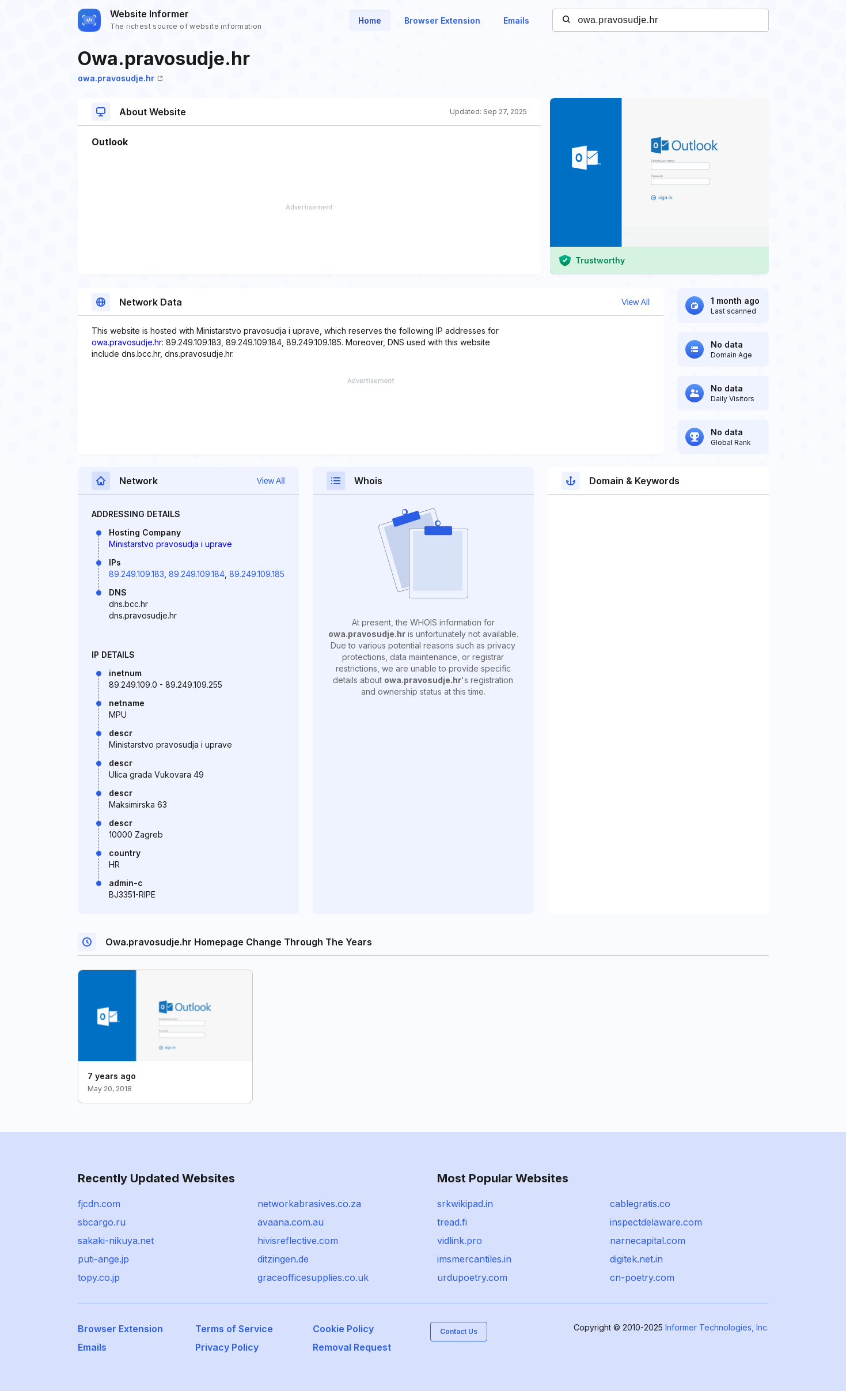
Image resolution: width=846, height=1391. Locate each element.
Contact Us (458, 1331)
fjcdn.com (99, 1203)
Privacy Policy (227, 1347)
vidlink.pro (459, 1240)
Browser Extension (442, 20)
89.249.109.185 (256, 574)
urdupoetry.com (472, 1277)
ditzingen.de (283, 1259)
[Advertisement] (309, 239)
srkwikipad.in (465, 1203)
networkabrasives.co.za (309, 1203)
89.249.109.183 (136, 574)
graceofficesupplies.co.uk (313, 1277)
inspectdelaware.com (656, 1222)
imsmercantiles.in (474, 1259)
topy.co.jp (99, 1277)
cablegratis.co (640, 1203)
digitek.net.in (636, 1259)
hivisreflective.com (297, 1240)
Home (369, 20)
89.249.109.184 (197, 574)
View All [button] (635, 302)
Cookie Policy (343, 1329)
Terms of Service (234, 1329)
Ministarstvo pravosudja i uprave (170, 544)
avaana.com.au (290, 1222)
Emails (516, 20)
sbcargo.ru (102, 1222)
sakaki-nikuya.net (116, 1240)
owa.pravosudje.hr (120, 78)
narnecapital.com (647, 1240)
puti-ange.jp (103, 1259)
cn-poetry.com (642, 1277)
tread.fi (452, 1222)
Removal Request (352, 1347)
